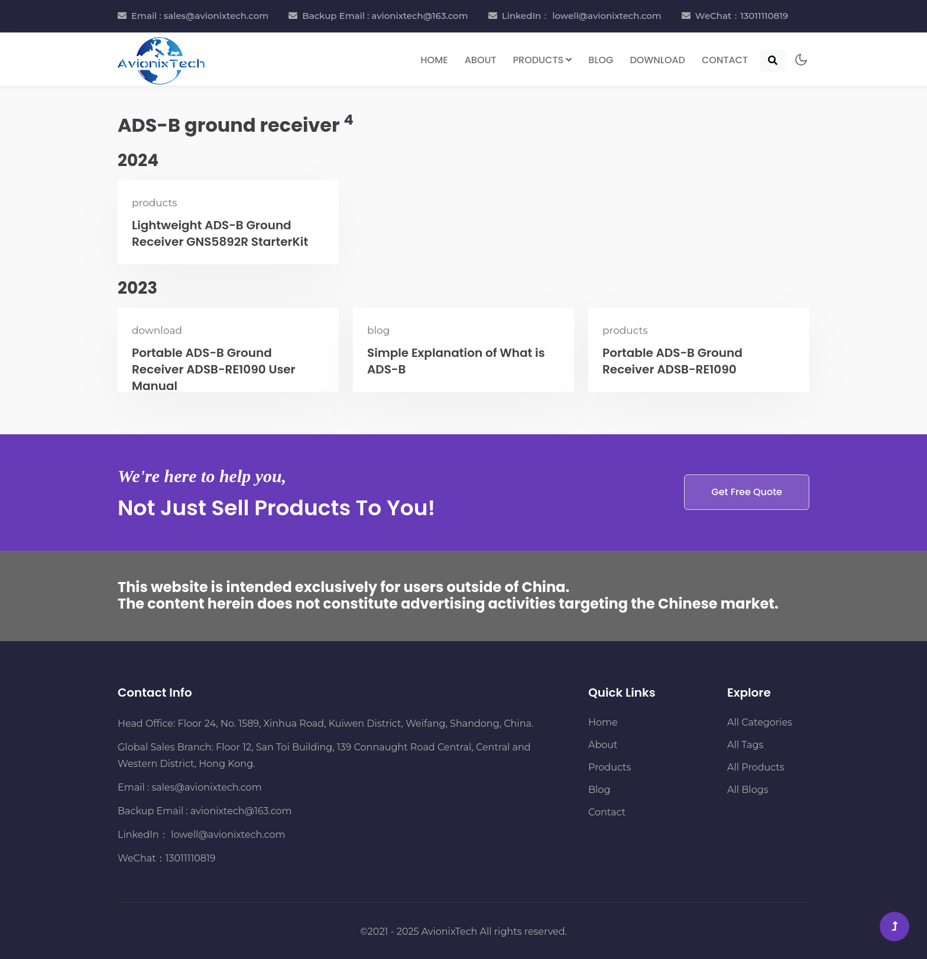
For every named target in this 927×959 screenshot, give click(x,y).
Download (657, 60)
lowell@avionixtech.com (226, 834)
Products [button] (542, 60)
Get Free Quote (746, 492)
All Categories (759, 722)
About (481, 60)
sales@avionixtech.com (207, 787)
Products (609, 767)
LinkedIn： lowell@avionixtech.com (582, 15)
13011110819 (191, 858)
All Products (756, 767)
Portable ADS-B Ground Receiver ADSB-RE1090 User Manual (214, 369)
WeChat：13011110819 (741, 15)
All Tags (745, 744)
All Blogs (747, 789)
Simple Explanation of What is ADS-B (456, 361)
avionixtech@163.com (240, 811)
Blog (600, 60)
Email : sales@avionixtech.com (199, 15)
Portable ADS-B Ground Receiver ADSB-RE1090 (672, 361)
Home (434, 60)
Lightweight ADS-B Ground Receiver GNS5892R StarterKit (220, 233)
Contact (725, 60)
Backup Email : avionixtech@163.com (385, 15)
